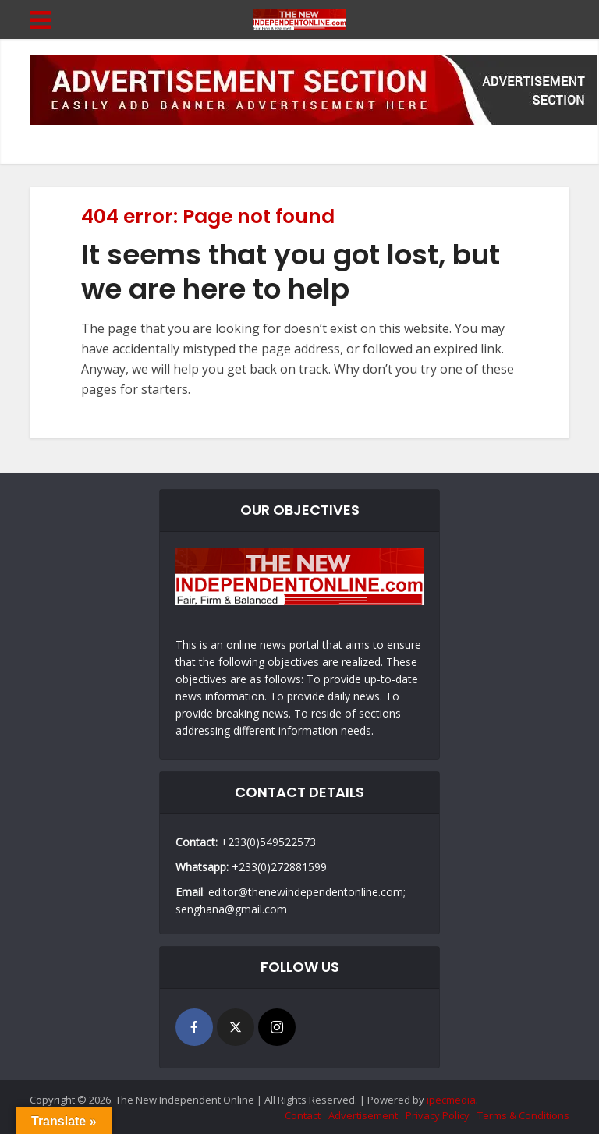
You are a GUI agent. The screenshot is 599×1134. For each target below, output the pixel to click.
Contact (303, 1115)
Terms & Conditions (523, 1115)
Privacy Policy (438, 1115)
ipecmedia (451, 1100)
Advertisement (363, 1115)
